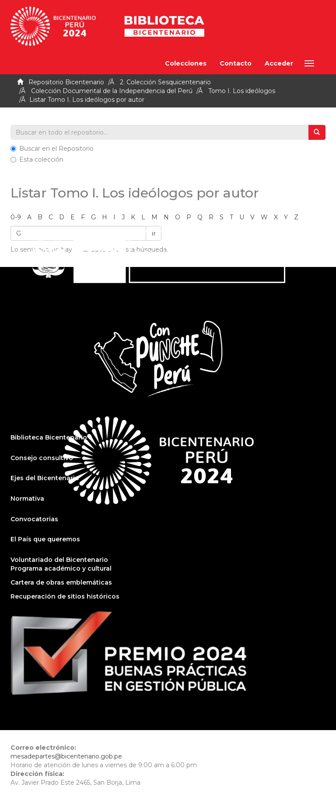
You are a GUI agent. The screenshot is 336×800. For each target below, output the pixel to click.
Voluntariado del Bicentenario (59, 560)
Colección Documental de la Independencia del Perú (111, 91)
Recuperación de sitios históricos (64, 596)
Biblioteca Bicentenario (48, 437)
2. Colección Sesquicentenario (165, 82)
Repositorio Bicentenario (66, 82)
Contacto (236, 63)
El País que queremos (45, 539)
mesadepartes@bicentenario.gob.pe (66, 756)
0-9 (15, 217)
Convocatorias (34, 519)
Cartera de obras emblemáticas (61, 582)
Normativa (27, 498)
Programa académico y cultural (61, 568)
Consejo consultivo (41, 458)
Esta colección (36, 159)
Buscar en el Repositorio (52, 148)
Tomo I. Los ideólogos (241, 91)
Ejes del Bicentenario (44, 478)
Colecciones (185, 63)
